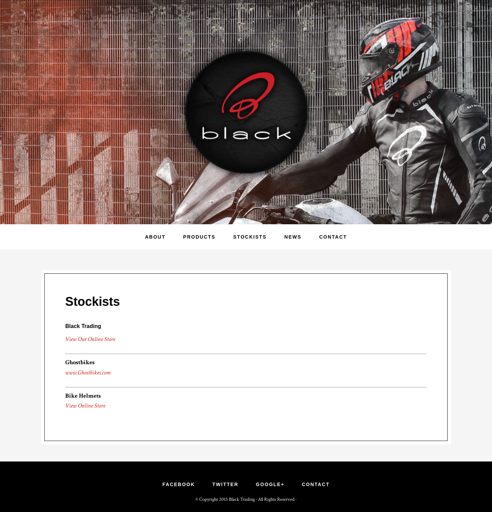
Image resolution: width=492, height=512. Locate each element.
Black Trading (246, 112)
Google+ (270, 484)
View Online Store (85, 406)
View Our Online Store (90, 339)
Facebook (178, 484)
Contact (315, 484)
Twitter (225, 484)
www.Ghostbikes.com (88, 372)
